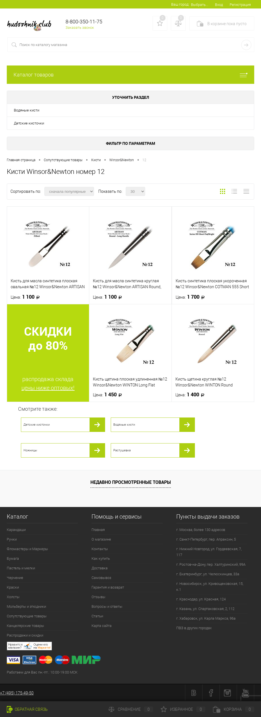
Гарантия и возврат (108, 587)
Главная (98, 530)
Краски (13, 587)
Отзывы (98, 597)
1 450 (109, 395)
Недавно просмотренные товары (130, 482)
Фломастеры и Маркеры (27, 549)
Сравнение (130, 709)
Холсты (13, 597)
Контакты (100, 549)
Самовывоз (101, 578)
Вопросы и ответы (107, 606)
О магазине (101, 539)
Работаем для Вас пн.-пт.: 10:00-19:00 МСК (42, 672)
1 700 (192, 297)
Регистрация (240, 5)
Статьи (97, 616)
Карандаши (16, 530)
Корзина (233, 709)
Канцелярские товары (25, 626)
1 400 (191, 395)
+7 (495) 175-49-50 (17, 693)
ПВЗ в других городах (194, 628)
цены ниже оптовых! (48, 387)
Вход (219, 5)
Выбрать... (199, 5)
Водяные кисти (26, 110)
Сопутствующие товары (27, 616)
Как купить (101, 558)
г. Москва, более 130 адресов (200, 530)
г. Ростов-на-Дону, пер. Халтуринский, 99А (210, 564)
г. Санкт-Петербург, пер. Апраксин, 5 (206, 539)
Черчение (15, 578)
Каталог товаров (130, 74)
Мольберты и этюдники (26, 606)
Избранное (183, 709)
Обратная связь (27, 709)
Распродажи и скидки (25, 635)
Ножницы (30, 450)
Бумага (13, 558)
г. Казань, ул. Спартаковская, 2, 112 (205, 609)
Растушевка (122, 450)
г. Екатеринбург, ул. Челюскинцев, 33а (207, 574)
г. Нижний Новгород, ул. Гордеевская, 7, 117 (209, 552)
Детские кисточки (29, 123)
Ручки (12, 539)
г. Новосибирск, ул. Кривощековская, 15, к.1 (209, 587)
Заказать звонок (80, 27)
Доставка (100, 568)
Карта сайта (102, 626)
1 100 (27, 297)
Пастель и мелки (21, 568)
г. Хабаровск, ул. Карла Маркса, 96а (206, 618)
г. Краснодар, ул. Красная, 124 (201, 599)
